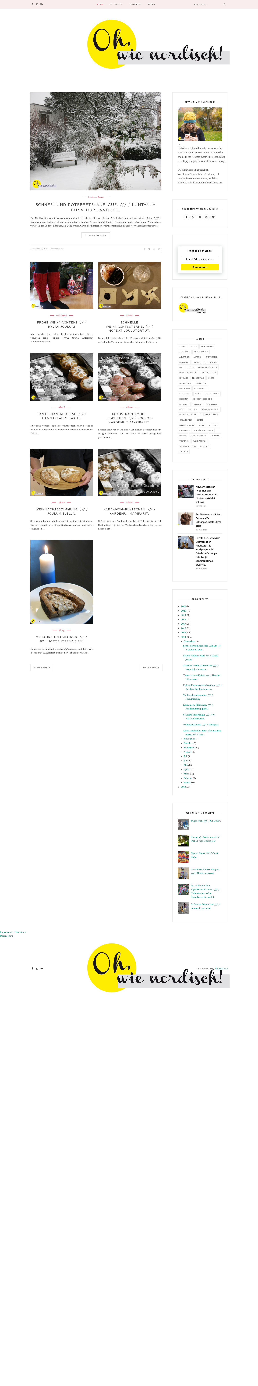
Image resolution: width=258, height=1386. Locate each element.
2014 (183, 636)
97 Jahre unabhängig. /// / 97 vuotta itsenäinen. (61, 635)
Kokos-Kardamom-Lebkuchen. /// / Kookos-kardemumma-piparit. (129, 416)
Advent (129, 315)
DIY (180, 367)
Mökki (182, 409)
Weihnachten (199, 441)
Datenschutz (7, 935)
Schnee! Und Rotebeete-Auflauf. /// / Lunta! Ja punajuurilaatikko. (95, 207)
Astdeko (197, 357)
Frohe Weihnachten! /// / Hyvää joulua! (62, 323)
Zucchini (183, 451)
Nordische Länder (187, 414)
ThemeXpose (221, 968)
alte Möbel (184, 352)
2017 (183, 623)
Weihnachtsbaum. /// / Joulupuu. (201, 724)
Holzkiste (184, 404)
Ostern (200, 420)
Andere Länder (201, 352)
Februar (188, 778)
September (190, 747)
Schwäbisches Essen (203, 430)
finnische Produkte (207, 367)
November (189, 738)
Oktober (188, 743)
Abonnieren (200, 266)
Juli (185, 756)
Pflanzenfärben (186, 425)
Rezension (213, 425)
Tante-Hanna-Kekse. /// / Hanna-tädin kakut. (61, 414)
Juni (186, 760)
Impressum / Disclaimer (13, 931)
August (187, 751)
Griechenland (212, 393)
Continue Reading (96, 235)
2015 (183, 632)
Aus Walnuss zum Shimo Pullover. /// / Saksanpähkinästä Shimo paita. (208, 520)
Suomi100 (215, 435)
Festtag (190, 367)
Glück (198, 393)
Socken (182, 435)
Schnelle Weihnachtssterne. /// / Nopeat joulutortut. (129, 323)
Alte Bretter (207, 346)
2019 (183, 614)
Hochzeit (183, 399)
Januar (187, 782)
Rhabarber (184, 430)
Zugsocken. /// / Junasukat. (206, 820)
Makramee (198, 404)
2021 (183, 606)
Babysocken (212, 357)
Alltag (61, 627)
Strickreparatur (198, 435)
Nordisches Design (209, 414)
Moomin (193, 409)
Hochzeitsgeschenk (202, 399)
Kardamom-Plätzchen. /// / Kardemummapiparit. (129, 508)
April (186, 769)
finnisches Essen (95, 197)
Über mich (184, 441)
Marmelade (212, 404)
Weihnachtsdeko (187, 446)
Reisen (151, 4)
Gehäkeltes (200, 383)
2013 (183, 786)
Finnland (183, 378)
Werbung (204, 446)
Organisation (185, 420)
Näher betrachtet (210, 409)
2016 (183, 628)
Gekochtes (135, 4)
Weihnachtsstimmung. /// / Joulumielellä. (61, 508)
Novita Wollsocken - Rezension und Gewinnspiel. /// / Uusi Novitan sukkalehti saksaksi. (207, 494)
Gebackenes (185, 383)
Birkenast (184, 362)
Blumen (196, 362)
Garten (211, 378)
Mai (186, 764)
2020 (183, 610)
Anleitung (184, 357)
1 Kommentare (56, 248)
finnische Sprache (187, 372)
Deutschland (211, 362)
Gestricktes (117, 4)
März (186, 773)
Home (100, 4)
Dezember (189, 641)
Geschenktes (200, 388)
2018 (183, 619)
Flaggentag (198, 378)
